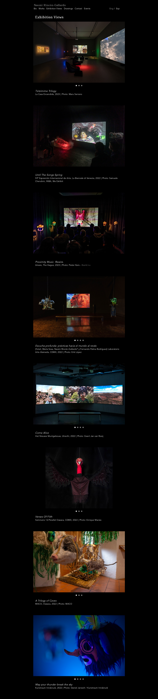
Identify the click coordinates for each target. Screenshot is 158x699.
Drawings (68, 9)
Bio (35, 9)
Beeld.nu (86, 265)
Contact (78, 9)
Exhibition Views (54, 9)
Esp (118, 9)
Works (42, 9)
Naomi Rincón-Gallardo (50, 5)
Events (87, 9)
